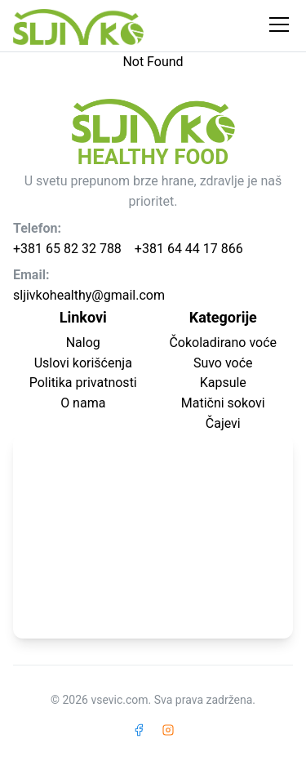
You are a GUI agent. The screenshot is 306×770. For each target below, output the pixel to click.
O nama (82, 403)
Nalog (83, 342)
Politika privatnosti (83, 382)
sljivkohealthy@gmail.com (89, 295)
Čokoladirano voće (223, 342)
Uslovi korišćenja (83, 363)
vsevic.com (119, 699)
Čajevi (223, 423)
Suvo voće (223, 363)
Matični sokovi (223, 403)
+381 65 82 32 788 (67, 248)
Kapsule (223, 382)
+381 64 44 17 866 (189, 248)
